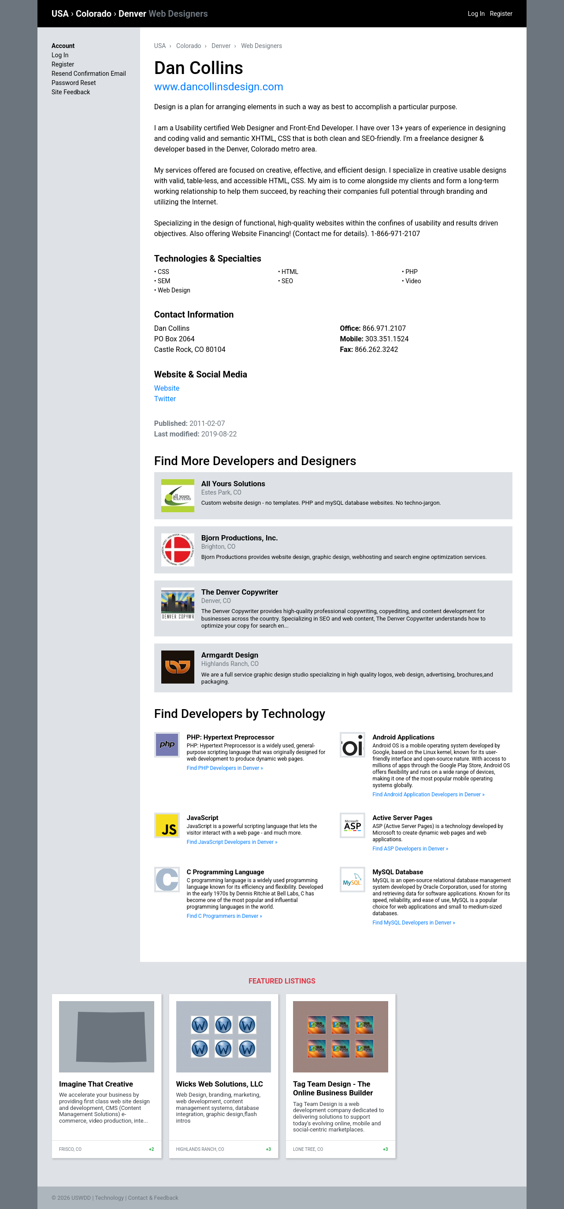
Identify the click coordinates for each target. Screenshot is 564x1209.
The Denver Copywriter (239, 592)
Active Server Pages (402, 818)
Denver (163, 13)
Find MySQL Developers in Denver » (413, 923)
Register (501, 13)
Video (413, 281)
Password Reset (74, 82)
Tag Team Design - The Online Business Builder (333, 1088)
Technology (109, 1197)
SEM (164, 281)
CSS (163, 271)
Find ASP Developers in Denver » (410, 849)
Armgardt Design (230, 655)
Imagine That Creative (96, 1084)
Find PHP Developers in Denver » (225, 768)
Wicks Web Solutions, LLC (219, 1084)
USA (61, 13)
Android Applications (403, 737)
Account (63, 45)
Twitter (165, 399)
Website (166, 388)
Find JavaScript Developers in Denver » (232, 842)
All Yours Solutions (233, 483)
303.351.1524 (386, 339)
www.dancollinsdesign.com (218, 87)
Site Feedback (71, 92)
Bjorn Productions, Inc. (239, 537)
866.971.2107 (384, 328)
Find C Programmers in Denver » (224, 916)
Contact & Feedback (153, 1197)
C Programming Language (225, 872)
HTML (290, 271)
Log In (476, 13)
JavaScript (203, 818)
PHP (411, 271)
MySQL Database (397, 872)
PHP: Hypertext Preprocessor (231, 737)
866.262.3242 (376, 349)
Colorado (95, 13)
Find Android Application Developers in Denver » (428, 794)
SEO (287, 281)
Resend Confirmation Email (89, 73)
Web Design (174, 290)
